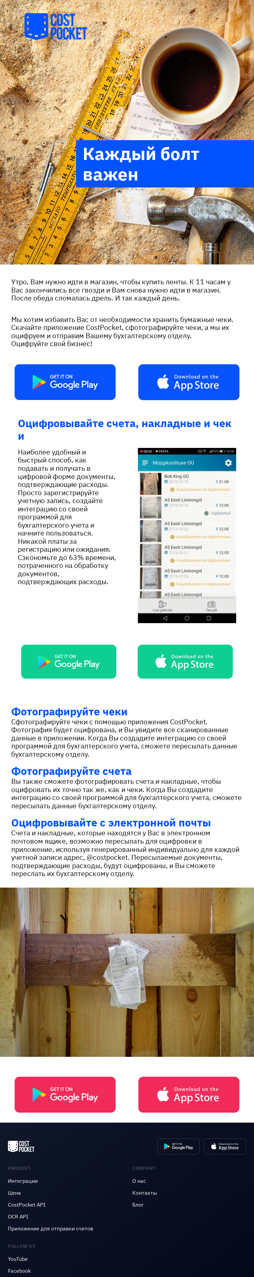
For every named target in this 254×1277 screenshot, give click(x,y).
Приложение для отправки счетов (50, 1228)
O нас (139, 1180)
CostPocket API (26, 1204)
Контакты (144, 1192)
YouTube (18, 1259)
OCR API (18, 1216)
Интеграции (23, 1180)
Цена (14, 1192)
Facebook (19, 1270)
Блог (138, 1204)
